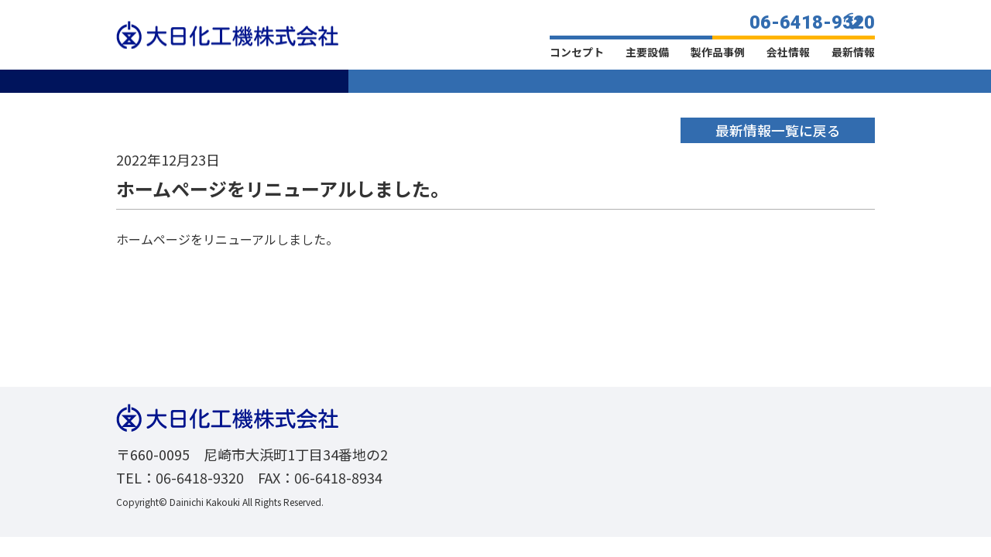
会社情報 (788, 52)
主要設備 (647, 52)
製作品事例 (718, 52)
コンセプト (577, 52)
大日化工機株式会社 (227, 35)
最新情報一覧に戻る (777, 130)
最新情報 (853, 52)
